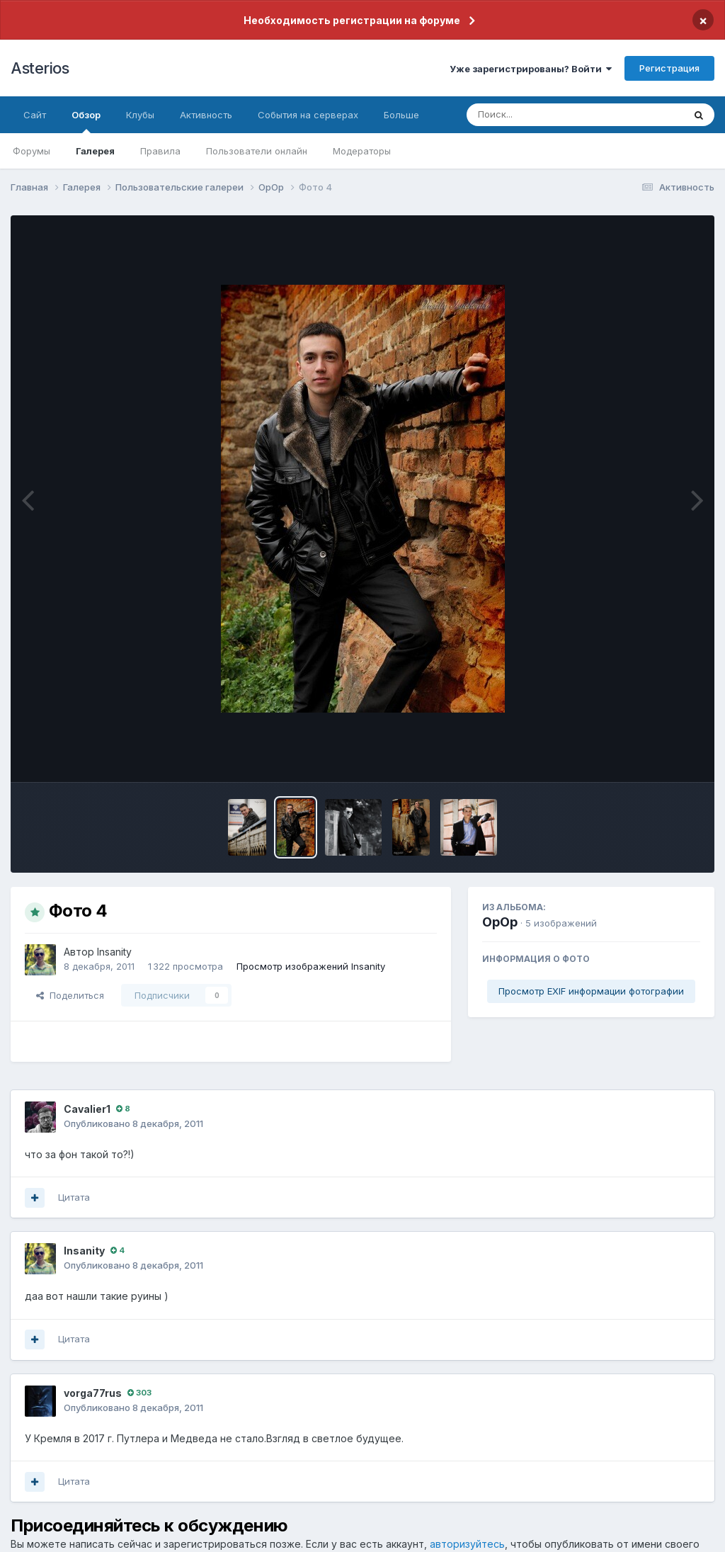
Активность (206, 114)
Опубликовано (133, 1123)
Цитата (74, 1197)
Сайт (34, 114)
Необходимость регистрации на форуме (352, 20)
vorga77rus (93, 1393)
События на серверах (308, 114)
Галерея (95, 151)
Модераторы (362, 151)
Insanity (114, 952)
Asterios (40, 68)
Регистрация (669, 68)
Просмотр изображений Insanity (310, 966)
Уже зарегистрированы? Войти (531, 68)
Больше (401, 114)
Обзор (86, 121)
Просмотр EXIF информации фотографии (591, 991)
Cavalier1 (87, 1109)
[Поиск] (548, 114)
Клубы (140, 114)
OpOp (500, 921)
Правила (160, 151)
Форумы (31, 151)
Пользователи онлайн (256, 151)
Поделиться (70, 995)
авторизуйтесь (467, 1544)
